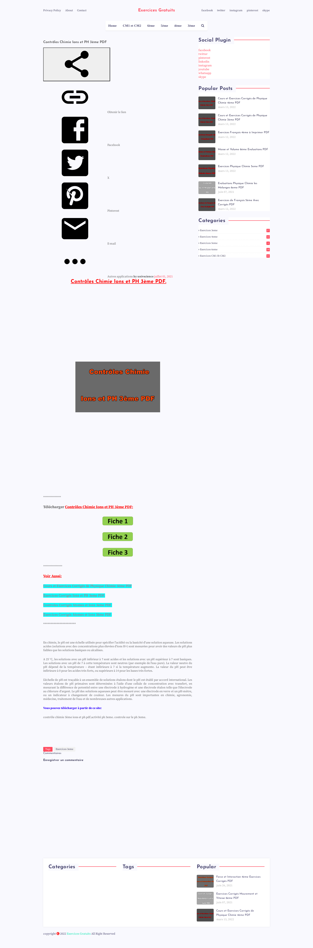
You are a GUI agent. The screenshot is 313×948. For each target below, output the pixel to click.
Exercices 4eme (235, 236)
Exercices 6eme (235, 249)
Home (112, 25)
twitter (221, 10)
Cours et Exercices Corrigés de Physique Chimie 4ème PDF (242, 100)
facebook (207, 10)
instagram (236, 10)
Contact (81, 10)
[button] (76, 64)
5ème (164, 25)
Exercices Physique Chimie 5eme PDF (241, 166)
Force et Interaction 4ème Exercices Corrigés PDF (238, 878)
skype (266, 10)
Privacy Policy (52, 10)
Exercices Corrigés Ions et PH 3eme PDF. (74, 595)
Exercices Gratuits (156, 10)
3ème (191, 25)
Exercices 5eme (235, 243)
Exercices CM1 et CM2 (235, 255)
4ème (178, 25)
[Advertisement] (117, 328)
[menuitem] (84, 112)
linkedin (203, 62)
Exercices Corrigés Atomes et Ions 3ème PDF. (77, 614)
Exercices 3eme (64, 749)
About (69, 10)
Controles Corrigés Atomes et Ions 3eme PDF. (77, 605)
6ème (151, 25)
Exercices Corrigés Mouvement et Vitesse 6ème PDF (237, 895)
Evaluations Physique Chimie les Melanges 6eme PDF (237, 185)
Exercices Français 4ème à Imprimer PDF (243, 132)
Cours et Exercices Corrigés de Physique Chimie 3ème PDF (242, 117)
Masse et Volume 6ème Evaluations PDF (243, 149)
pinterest (252, 10)
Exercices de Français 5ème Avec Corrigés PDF (238, 202)
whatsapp (204, 73)
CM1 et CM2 (132, 25)
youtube (203, 69)
